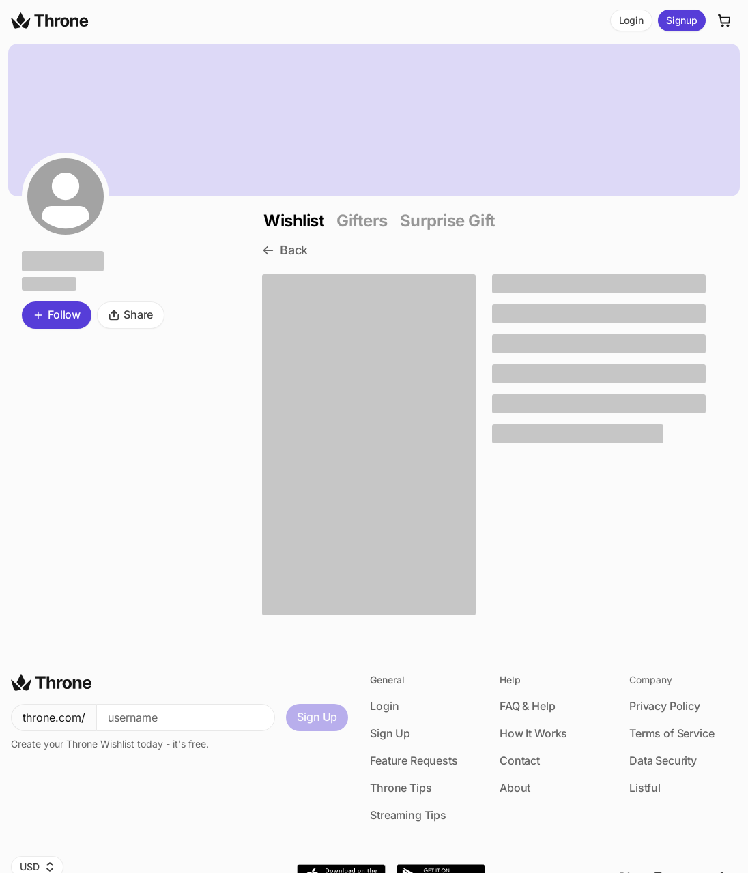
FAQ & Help (527, 706)
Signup (681, 20)
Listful (645, 788)
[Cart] (724, 20)
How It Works (533, 733)
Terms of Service (671, 733)
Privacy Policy (664, 706)
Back (285, 250)
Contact (520, 760)
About (515, 788)
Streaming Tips (408, 815)
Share (131, 314)
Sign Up (317, 717)
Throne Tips (400, 788)
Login (631, 20)
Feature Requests (413, 760)
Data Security (663, 760)
